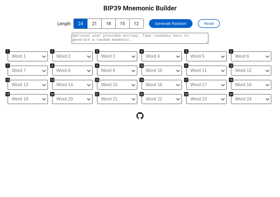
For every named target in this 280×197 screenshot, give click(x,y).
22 (141, 94)
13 (7, 80)
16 (141, 80)
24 (230, 94)
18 (230, 80)
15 (96, 80)
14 (52, 80)
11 (186, 65)
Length (64, 23)
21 (96, 94)
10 (141, 65)
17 (186, 80)
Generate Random (170, 23)
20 (52, 94)
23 (186, 94)
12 (230, 65)
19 (7, 94)
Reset (209, 23)
